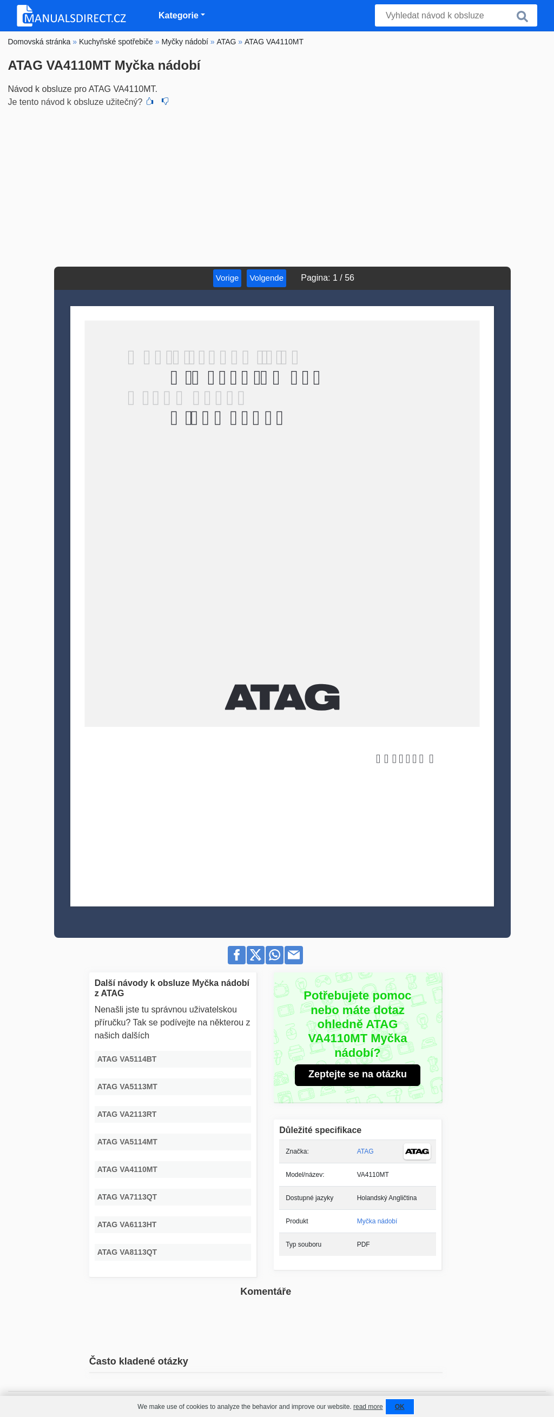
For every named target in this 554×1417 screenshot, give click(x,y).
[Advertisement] (277, 185)
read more (368, 1407)
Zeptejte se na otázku (357, 1074)
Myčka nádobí (377, 1221)
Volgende (266, 277)
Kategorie (179, 15)
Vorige (227, 277)
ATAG (365, 1151)
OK (400, 1407)
